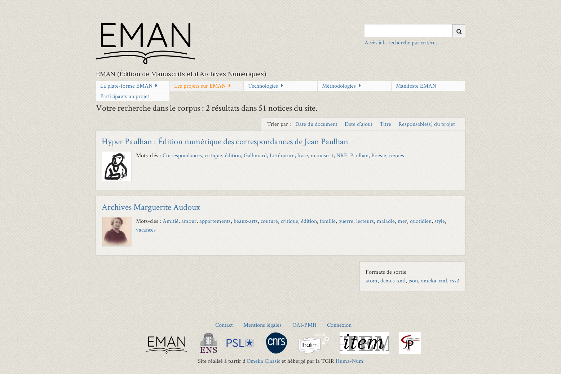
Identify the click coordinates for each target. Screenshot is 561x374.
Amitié (170, 221)
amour (188, 221)
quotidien (421, 221)
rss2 (454, 280)
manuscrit (322, 155)
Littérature (282, 155)
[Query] (415, 31)
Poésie (378, 155)
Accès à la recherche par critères (401, 42)
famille (328, 221)
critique (213, 155)
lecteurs (365, 221)
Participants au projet (124, 96)
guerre (346, 221)
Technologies (263, 85)
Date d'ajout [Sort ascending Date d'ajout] (359, 124)
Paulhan (359, 155)
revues (396, 155)
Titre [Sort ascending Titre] (386, 124)
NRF (341, 155)
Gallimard (255, 155)
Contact (224, 325)
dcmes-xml (393, 280)
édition (233, 155)
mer (402, 221)
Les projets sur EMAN (200, 85)
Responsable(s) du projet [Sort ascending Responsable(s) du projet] (426, 124)
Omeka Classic (263, 361)
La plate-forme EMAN (126, 85)
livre (302, 155)
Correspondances (182, 155)
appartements (215, 221)
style (439, 221)
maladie (386, 221)
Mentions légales (262, 325)
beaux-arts (246, 221)
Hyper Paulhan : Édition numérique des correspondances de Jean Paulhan (225, 141)
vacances (146, 229)
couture (269, 221)
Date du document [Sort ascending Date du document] (317, 124)
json (413, 280)
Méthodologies (339, 85)
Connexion (339, 325)
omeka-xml (434, 280)
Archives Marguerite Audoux (151, 206)
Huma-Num (349, 361)
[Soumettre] (458, 31)
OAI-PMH (304, 325)
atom (371, 280)
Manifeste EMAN (416, 85)
